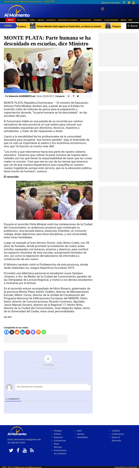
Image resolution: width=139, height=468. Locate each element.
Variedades (98, 20)
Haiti (130, 20)
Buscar (134, 26)
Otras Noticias (22, 20)
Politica (32, 20)
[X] (11, 332)
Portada (58, 430)
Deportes (41, 20)
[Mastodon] (33, 332)
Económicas (51, 20)
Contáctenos (118, 434)
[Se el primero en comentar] (53, 387)
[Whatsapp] (43, 332)
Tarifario (116, 430)
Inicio (11, 20)
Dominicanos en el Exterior (67, 20)
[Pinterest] (27, 332)
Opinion (123, 20)
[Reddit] (17, 332)
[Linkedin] (22, 332)
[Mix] (38, 332)
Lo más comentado (111, 20)
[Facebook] (6, 332)
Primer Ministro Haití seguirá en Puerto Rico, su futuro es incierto (61, 26)
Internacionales (85, 20)
